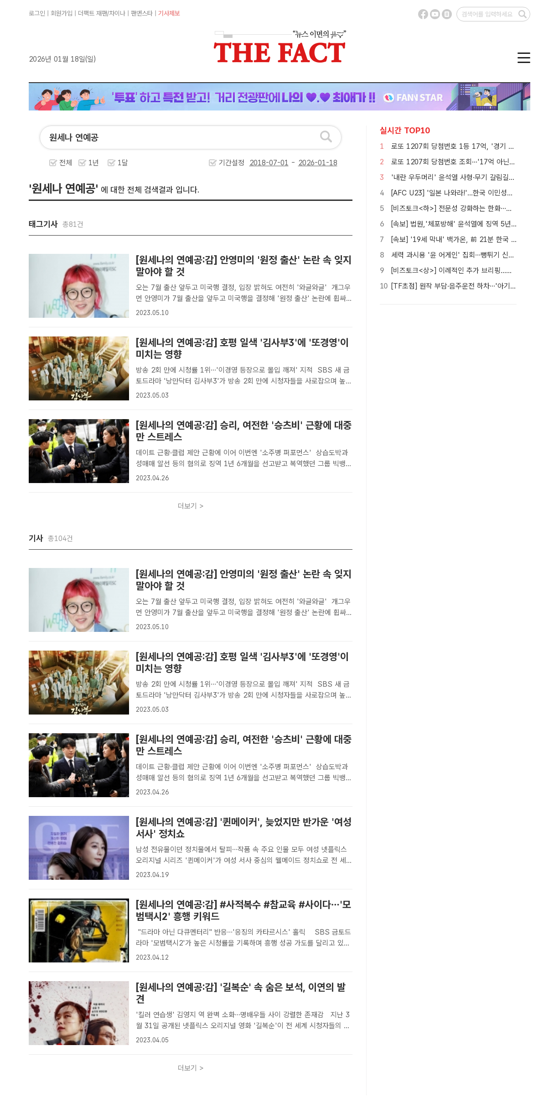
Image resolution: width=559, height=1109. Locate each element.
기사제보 (169, 13)
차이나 (117, 13)
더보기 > (191, 506)
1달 (123, 162)
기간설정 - (278, 162)
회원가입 (61, 13)
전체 (65, 162)
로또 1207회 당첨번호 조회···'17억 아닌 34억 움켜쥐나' (473, 162)
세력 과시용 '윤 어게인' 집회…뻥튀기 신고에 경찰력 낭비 (474, 255)
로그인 (37, 13)
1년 (93, 162)
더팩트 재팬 (92, 13)
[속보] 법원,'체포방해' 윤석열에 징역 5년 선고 (458, 224)
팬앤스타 (142, 13)
